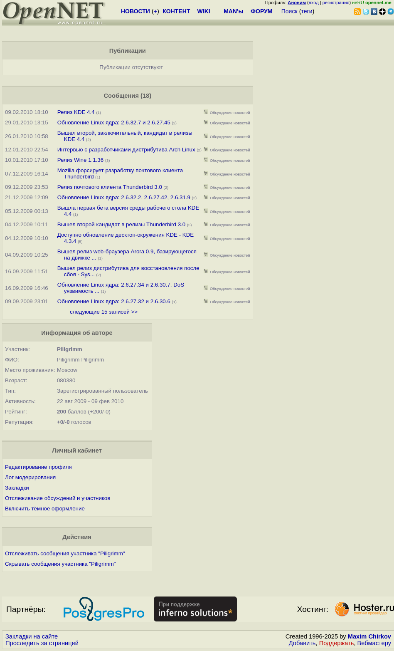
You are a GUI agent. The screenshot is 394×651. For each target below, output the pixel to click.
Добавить (302, 643)
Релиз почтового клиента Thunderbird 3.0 (109, 187)
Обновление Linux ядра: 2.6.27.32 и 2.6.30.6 (113, 301)
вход (314, 2)
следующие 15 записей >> (104, 312)
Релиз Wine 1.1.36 (80, 160)
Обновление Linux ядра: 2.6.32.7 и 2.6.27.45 (113, 122)
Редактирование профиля (38, 467)
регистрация (336, 2)
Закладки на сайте (31, 636)
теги (307, 11)
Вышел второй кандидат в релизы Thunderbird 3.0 (122, 224)
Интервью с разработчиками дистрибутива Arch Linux (126, 149)
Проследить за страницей (42, 643)
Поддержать (336, 643)
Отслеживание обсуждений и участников (57, 498)
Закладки (17, 488)
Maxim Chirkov (369, 636)
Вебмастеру (374, 643)
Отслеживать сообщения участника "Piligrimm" (65, 553)
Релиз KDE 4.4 (76, 112)
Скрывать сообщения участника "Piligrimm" (60, 564)
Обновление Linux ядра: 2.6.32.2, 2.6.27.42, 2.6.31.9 (123, 197)
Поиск (289, 11)
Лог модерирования (30, 477)
